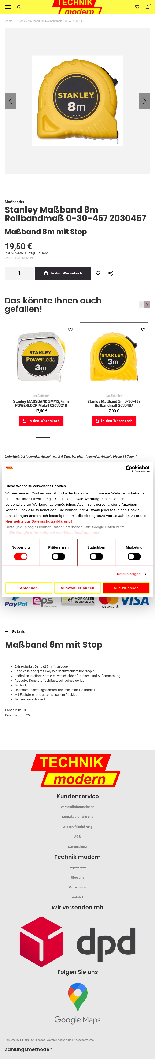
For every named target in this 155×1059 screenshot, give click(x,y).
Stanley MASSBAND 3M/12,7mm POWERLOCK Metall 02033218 (41, 403)
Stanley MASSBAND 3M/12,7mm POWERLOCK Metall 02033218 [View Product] (41, 356)
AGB (77, 836)
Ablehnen (29, 588)
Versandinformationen (77, 807)
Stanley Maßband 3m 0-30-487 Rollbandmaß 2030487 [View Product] (114, 356)
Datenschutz (77, 847)
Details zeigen (128, 574)
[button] (10, 101)
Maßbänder (14, 202)
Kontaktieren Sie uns (77, 817)
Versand (43, 253)
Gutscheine (77, 887)
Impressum (77, 867)
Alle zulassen (126, 588)
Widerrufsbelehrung (77, 827)
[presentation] (147, 304)
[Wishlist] (137, 7)
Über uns (77, 877)
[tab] (77, 631)
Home (8, 21)
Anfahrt (77, 897)
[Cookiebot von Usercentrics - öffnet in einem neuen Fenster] (129, 468)
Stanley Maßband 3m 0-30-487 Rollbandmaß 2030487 (113, 403)
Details (18, 631)
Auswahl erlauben (77, 588)
